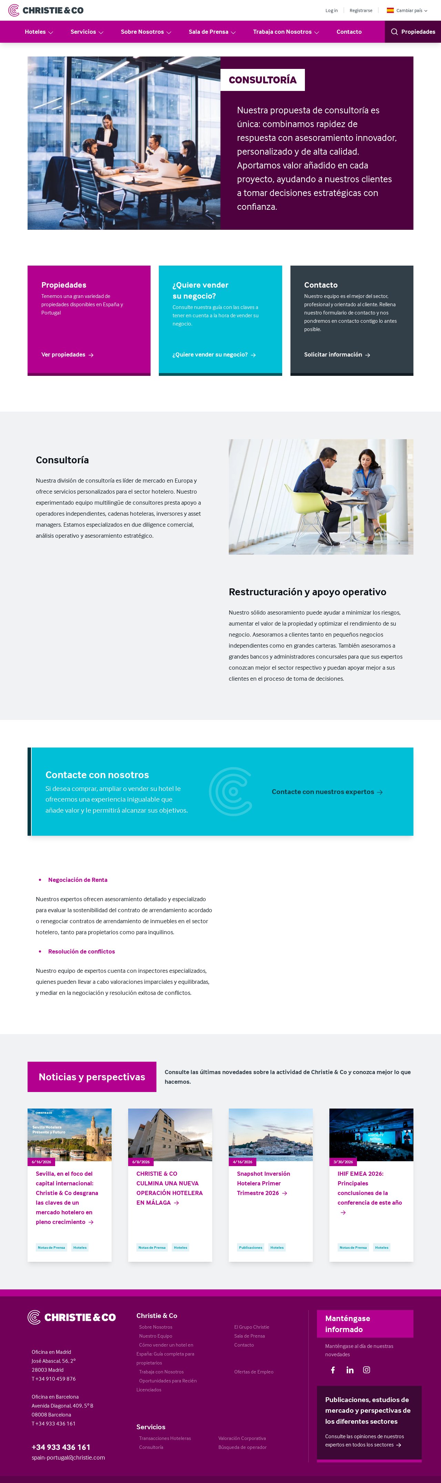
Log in (332, 10)
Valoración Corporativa (242, 1438)
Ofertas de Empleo (254, 1371)
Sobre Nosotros (146, 32)
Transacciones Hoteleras (165, 1438)
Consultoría (151, 1447)
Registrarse (361, 10)
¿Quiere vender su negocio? (215, 354)
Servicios (87, 32)
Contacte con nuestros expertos (327, 791)
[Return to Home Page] (45, 10)
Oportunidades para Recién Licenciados (166, 1385)
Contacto (349, 31)
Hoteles (39, 32)
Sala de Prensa (213, 32)
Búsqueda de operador (242, 1447)
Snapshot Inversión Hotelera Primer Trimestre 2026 (263, 1183)
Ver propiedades (67, 354)
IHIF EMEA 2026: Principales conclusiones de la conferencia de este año (370, 1193)
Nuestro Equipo (155, 1335)
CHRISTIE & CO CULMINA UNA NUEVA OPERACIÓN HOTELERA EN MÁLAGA (169, 1188)
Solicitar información (337, 354)
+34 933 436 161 (61, 1447)
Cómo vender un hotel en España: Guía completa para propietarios (165, 1353)
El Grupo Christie (251, 1327)
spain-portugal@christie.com (68, 1457)
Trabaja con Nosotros (286, 32)
